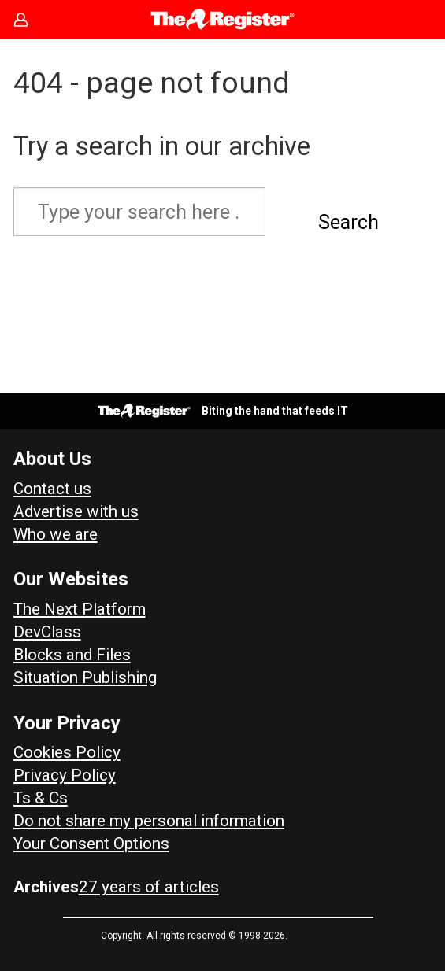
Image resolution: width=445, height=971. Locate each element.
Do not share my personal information (148, 820)
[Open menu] (418, 20)
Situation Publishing (85, 677)
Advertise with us (76, 511)
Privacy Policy (64, 775)
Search (348, 222)
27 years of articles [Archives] (149, 886)
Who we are (55, 534)
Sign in (28, 20)
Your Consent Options (91, 843)
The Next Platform (79, 609)
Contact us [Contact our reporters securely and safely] (52, 488)
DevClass (47, 631)
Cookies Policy (67, 752)
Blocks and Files (72, 654)
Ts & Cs (40, 797)
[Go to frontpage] (222, 19)
